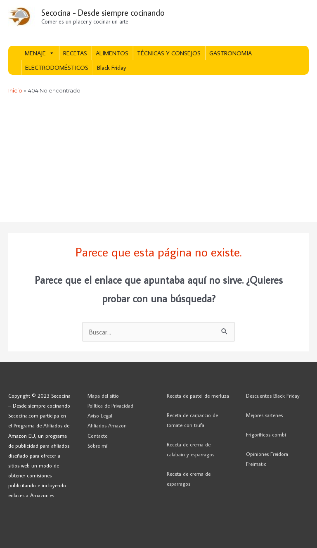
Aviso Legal (100, 415)
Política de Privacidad (110, 405)
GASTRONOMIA (230, 53)
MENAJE (39, 53)
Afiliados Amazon (107, 425)
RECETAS (75, 53)
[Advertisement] (158, 160)
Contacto (98, 435)
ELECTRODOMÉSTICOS (56, 67)
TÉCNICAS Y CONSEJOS (169, 53)
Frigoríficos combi (266, 434)
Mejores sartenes (264, 415)
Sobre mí (97, 445)
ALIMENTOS (112, 53)
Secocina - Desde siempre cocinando (103, 12)
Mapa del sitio (103, 395)
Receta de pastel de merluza (198, 395)
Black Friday (111, 67)
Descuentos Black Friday (273, 395)
